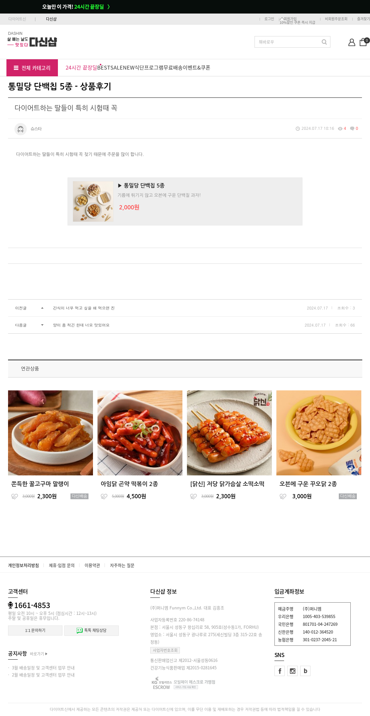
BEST (103, 67)
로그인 (269, 19)
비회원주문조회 (336, 19)
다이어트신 (17, 19)
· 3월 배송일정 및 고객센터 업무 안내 (41, 667)
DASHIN (15, 33)
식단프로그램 (148, 67)
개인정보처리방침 (23, 565)
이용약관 (92, 565)
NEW (128, 67)
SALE (116, 67)
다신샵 (51, 19)
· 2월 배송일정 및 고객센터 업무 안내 (41, 675)
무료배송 (173, 67)
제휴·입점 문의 (62, 565)
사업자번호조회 (165, 650)
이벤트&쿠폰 (196, 67)
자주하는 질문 (122, 565)
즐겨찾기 (363, 19)
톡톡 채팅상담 (91, 630)
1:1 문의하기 (35, 630)
